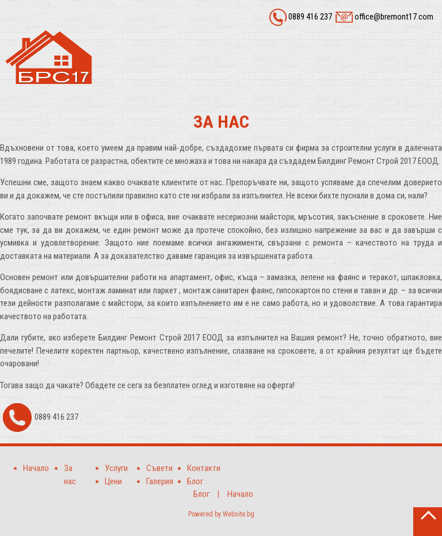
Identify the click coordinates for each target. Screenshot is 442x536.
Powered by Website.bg (221, 514)
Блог (195, 481)
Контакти (203, 468)
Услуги (116, 468)
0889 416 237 (310, 17)
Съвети (159, 468)
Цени (113, 481)
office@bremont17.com (394, 17)
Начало (36, 468)
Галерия (159, 481)
